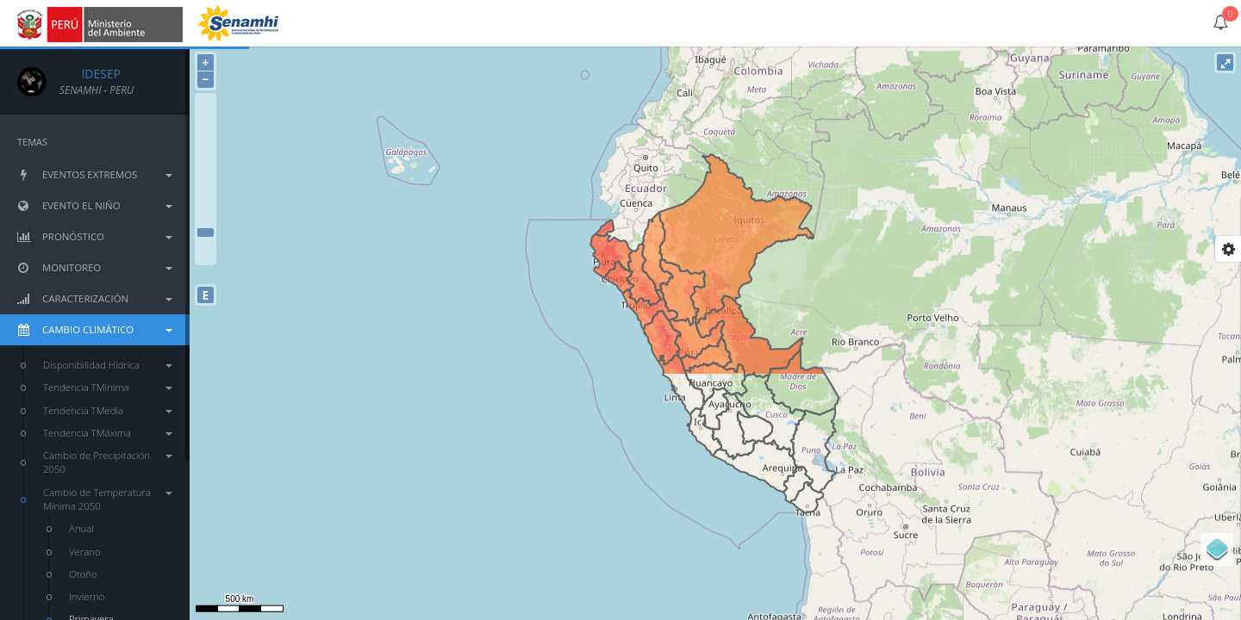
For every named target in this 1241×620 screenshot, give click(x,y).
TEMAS (32, 141)
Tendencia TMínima (107, 387)
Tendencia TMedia (107, 410)
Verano (85, 551)
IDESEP (90, 73)
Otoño (83, 573)
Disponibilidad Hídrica (107, 364)
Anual (81, 528)
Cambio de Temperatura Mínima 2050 (107, 499)
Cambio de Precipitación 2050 (107, 462)
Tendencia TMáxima (107, 432)
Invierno (87, 596)
